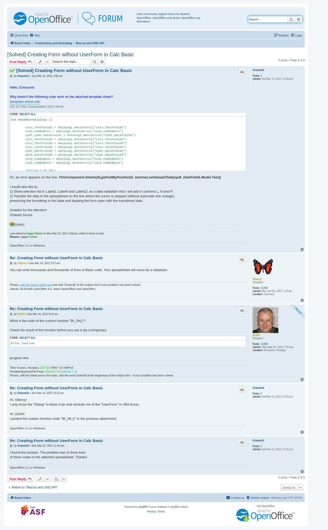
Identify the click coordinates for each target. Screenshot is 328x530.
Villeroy (257, 279)
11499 (264, 344)
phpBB (142, 506)
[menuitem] (34, 35)
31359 (264, 288)
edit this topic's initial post (36, 284)
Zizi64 (256, 335)
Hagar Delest (34, 233)
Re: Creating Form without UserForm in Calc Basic (56, 258)
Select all (27, 114)
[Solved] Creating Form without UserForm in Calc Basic (70, 54)
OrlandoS (258, 70)
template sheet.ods (25, 102)
